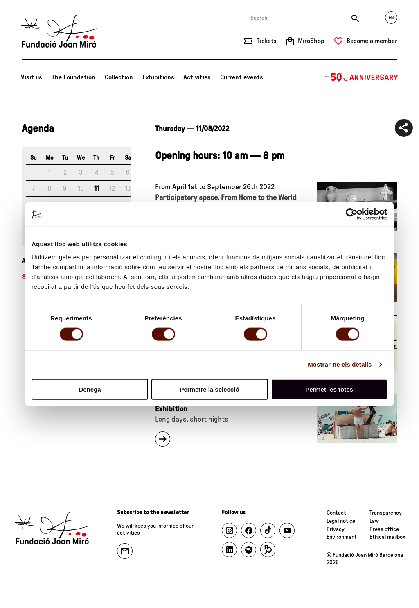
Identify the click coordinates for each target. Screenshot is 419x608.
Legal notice (341, 521)
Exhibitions (158, 77)
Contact (336, 513)
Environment (342, 537)
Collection (119, 77)
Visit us (31, 77)
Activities (197, 77)
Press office (384, 529)
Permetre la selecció (209, 389)
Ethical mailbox (387, 537)
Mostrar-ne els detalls (340, 364)
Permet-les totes (329, 389)
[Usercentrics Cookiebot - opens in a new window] (351, 214)
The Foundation (73, 77)
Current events (241, 77)
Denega (90, 389)
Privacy (336, 529)
